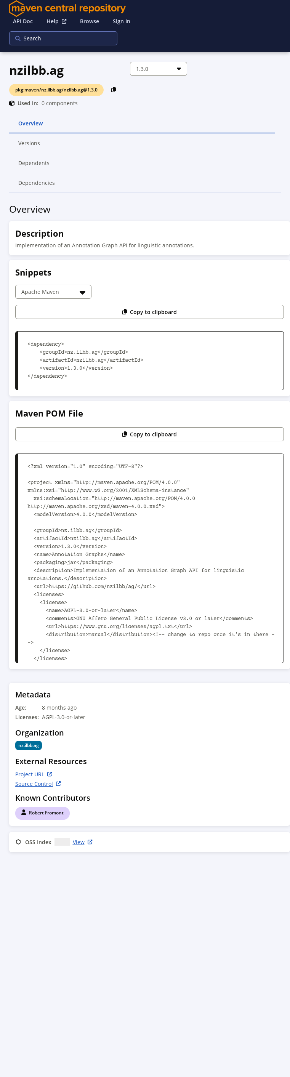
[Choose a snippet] (53, 292)
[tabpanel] (145, 529)
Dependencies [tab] (36, 186)
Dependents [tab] (34, 166)
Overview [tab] (30, 126)
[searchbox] (58, 38)
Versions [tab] (29, 146)
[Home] (145, 8)
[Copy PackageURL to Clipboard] (114, 89)
